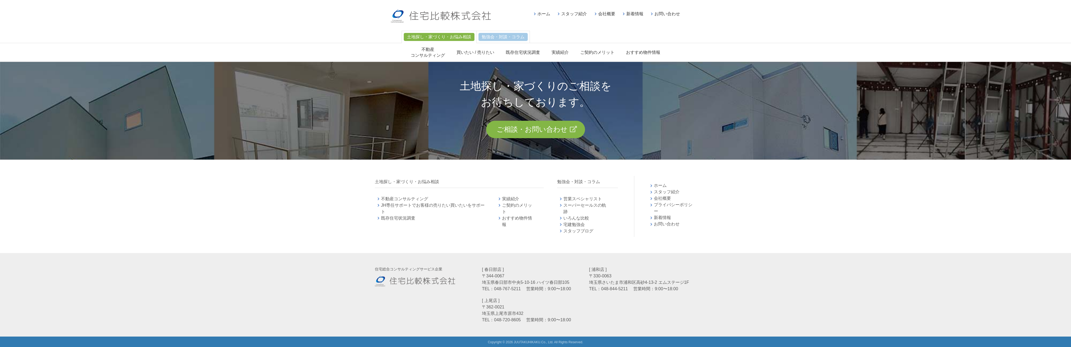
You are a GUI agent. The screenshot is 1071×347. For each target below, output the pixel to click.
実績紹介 (560, 52)
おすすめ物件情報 (643, 52)
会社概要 (606, 14)
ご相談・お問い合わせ (532, 129)
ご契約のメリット (597, 52)
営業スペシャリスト (582, 199)
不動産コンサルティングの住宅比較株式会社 (441, 16)
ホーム (543, 14)
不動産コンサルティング (404, 199)
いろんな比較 (576, 218)
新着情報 (634, 14)
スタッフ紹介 (574, 14)
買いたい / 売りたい (475, 52)
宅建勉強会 (580, 224)
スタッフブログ (578, 231)
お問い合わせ (667, 14)
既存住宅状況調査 (523, 52)
